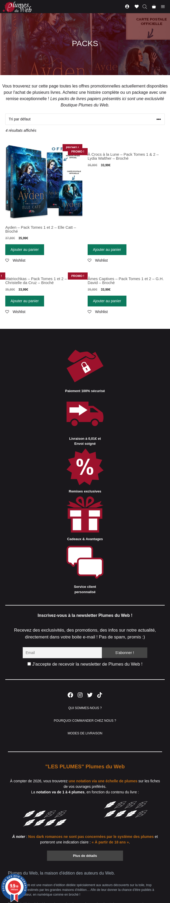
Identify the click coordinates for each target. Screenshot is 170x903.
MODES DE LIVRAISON (85, 733)
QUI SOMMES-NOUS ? (85, 708)
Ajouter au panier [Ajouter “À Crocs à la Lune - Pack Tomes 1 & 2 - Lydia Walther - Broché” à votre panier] (107, 249)
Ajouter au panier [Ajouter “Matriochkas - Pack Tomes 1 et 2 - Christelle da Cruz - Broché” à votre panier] (25, 301)
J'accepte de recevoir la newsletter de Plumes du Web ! (84, 664)
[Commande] (85, 119)
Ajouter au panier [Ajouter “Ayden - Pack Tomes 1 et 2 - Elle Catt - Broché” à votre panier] (25, 249)
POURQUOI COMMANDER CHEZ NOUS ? (85, 721)
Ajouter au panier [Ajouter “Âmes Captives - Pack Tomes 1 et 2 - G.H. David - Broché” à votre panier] (107, 301)
